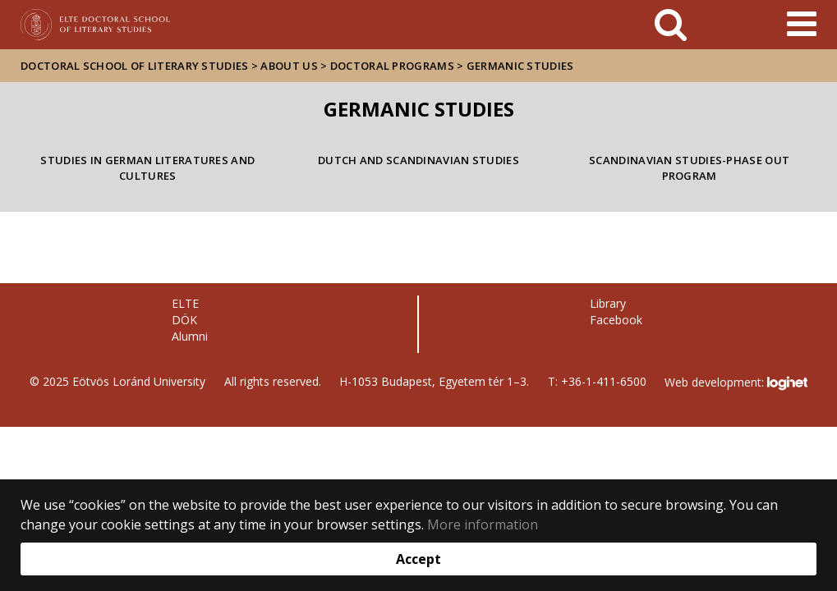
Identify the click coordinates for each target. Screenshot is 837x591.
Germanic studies (520, 65)
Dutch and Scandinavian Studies (418, 160)
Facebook (616, 320)
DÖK (184, 320)
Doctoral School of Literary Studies (135, 65)
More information (482, 524)
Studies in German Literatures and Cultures (147, 168)
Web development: (736, 383)
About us (288, 65)
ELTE (185, 303)
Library (608, 303)
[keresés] (671, 24)
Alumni (190, 336)
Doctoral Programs (392, 65)
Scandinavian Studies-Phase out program (689, 168)
